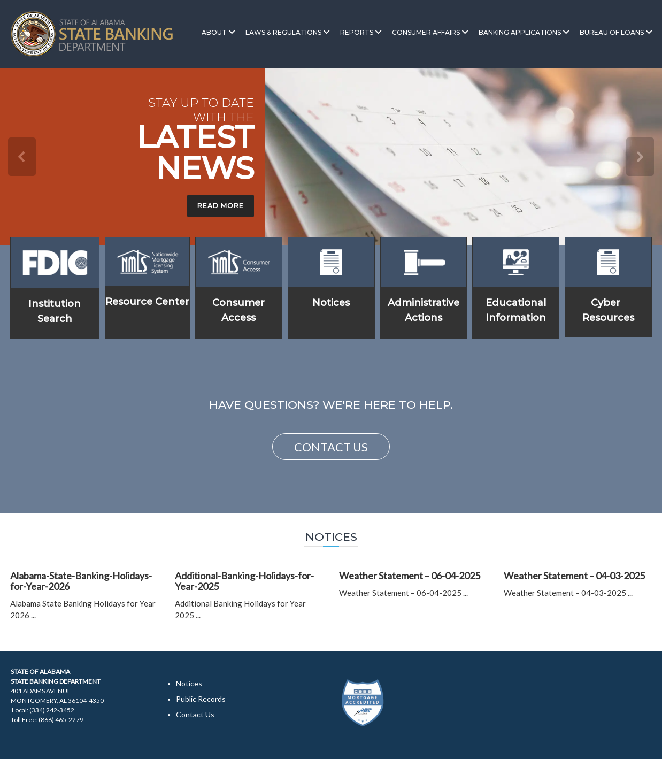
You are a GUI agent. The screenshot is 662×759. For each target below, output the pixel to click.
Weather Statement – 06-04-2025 (409, 575)
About (214, 32)
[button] (22, 156)
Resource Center (147, 302)
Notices (331, 303)
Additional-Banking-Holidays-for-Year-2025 (244, 581)
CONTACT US (331, 447)
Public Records (201, 698)
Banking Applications (520, 32)
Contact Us (195, 714)
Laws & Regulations (283, 32)
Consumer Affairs (426, 32)
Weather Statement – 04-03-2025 (574, 575)
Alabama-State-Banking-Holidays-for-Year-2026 (81, 581)
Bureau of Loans (612, 32)
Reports (356, 32)
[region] (331, 156)
